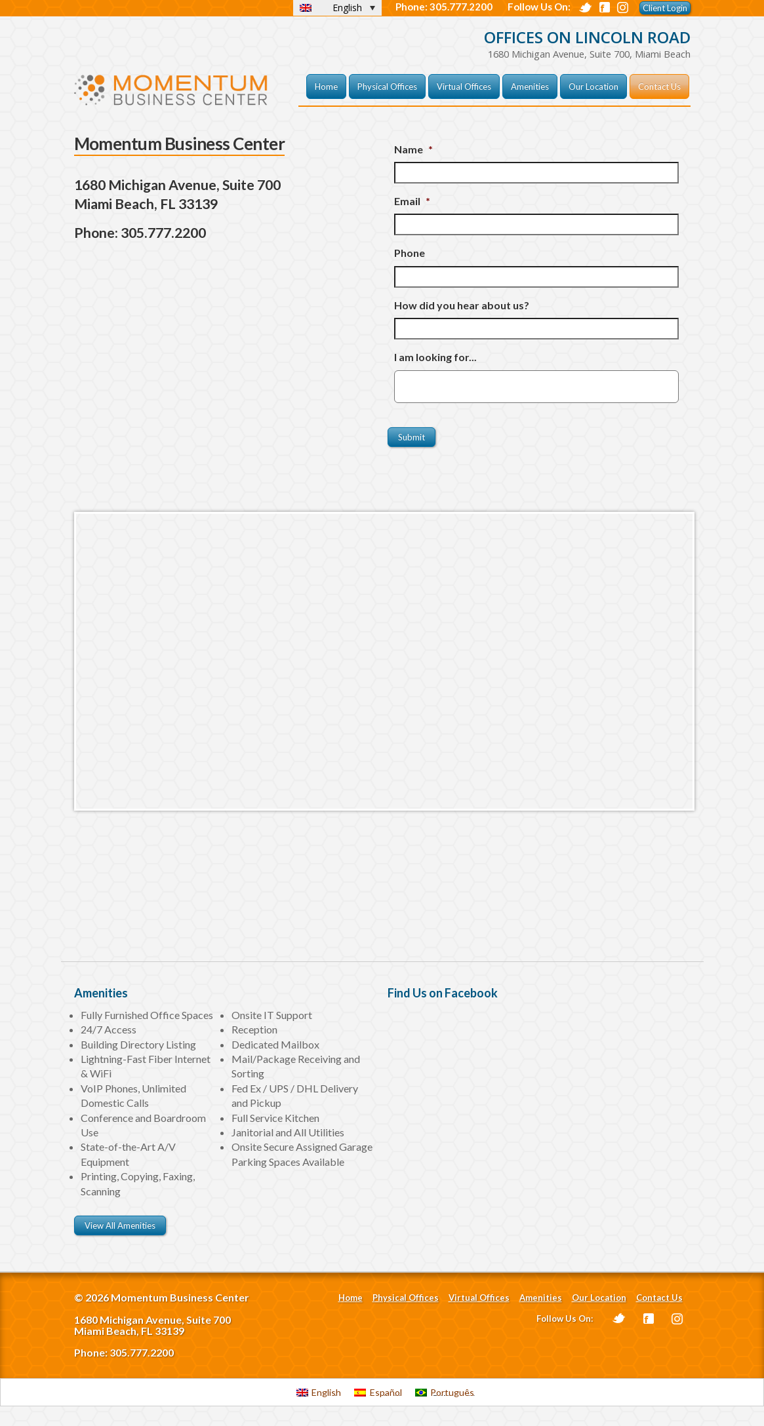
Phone (409, 252)
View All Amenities (120, 1225)
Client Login (665, 8)
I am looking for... (435, 357)
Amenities (530, 86)
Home (326, 86)
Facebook (604, 7)
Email (412, 201)
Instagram (677, 1318)
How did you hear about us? (461, 305)
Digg (622, 7)
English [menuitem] (347, 7)
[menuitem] (319, 1391)
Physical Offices (387, 86)
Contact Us (659, 86)
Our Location (593, 86)
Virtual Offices (464, 86)
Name (413, 149)
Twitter (585, 7)
